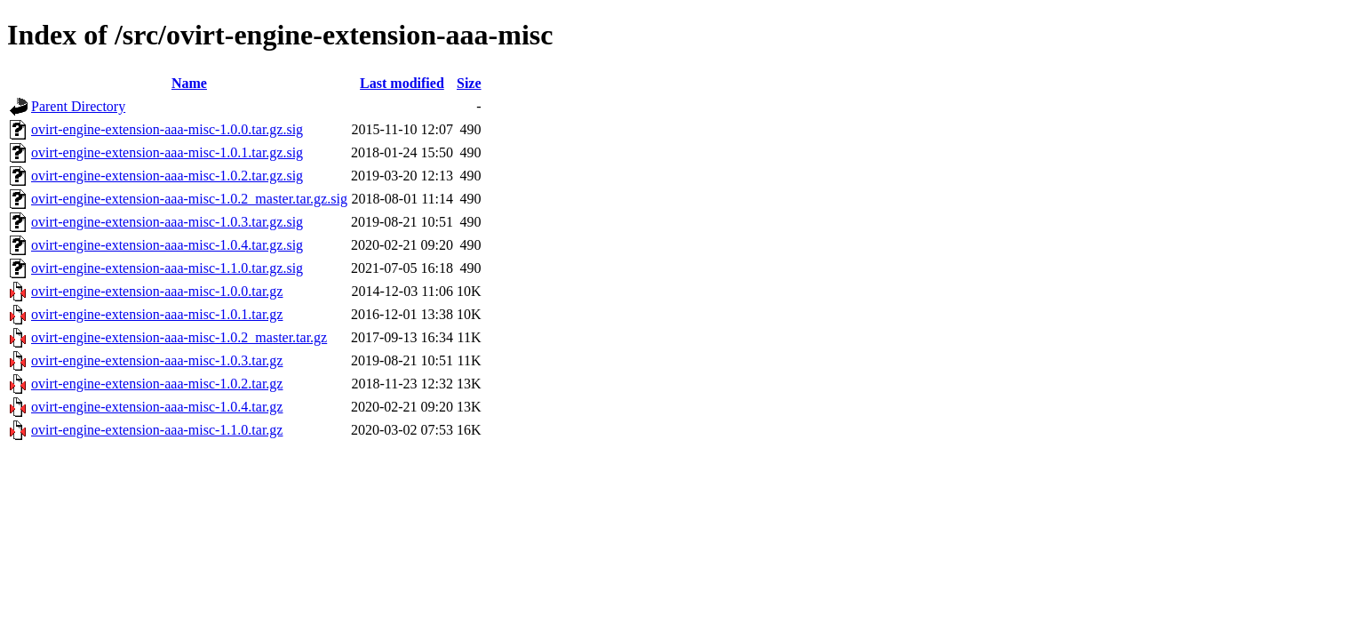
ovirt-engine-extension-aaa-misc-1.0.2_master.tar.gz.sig (189, 198)
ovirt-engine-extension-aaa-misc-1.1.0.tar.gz (157, 429)
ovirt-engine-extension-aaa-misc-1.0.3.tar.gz (157, 360)
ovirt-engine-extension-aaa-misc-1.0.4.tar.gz (157, 406)
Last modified (402, 83)
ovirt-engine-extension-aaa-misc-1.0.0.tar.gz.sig (167, 129)
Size (469, 83)
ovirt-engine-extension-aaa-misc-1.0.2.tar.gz (157, 383)
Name (189, 83)
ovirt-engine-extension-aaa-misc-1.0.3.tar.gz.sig (167, 221)
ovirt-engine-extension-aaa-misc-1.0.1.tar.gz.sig (167, 152)
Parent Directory (78, 106)
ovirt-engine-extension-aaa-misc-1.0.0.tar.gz (157, 291)
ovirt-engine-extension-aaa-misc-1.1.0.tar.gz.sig (167, 268)
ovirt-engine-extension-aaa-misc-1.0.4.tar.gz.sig (167, 244)
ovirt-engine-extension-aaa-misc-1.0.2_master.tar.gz (179, 337)
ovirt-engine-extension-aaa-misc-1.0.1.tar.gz (157, 314)
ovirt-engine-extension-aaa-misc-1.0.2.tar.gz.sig (167, 175)
